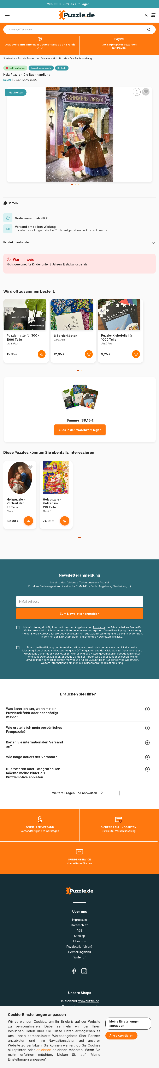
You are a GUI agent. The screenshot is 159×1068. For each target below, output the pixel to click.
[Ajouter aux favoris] (145, 91)
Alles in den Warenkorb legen (79, 430)
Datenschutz (79, 925)
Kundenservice (115, 659)
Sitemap (79, 936)
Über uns (79, 941)
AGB (79, 930)
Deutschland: (79, 1001)
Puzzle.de (99, 627)
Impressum (79, 919)
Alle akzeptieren (121, 1035)
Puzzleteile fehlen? (79, 946)
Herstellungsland (79, 952)
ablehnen (43, 1050)
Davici (7, 79)
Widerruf (79, 957)
